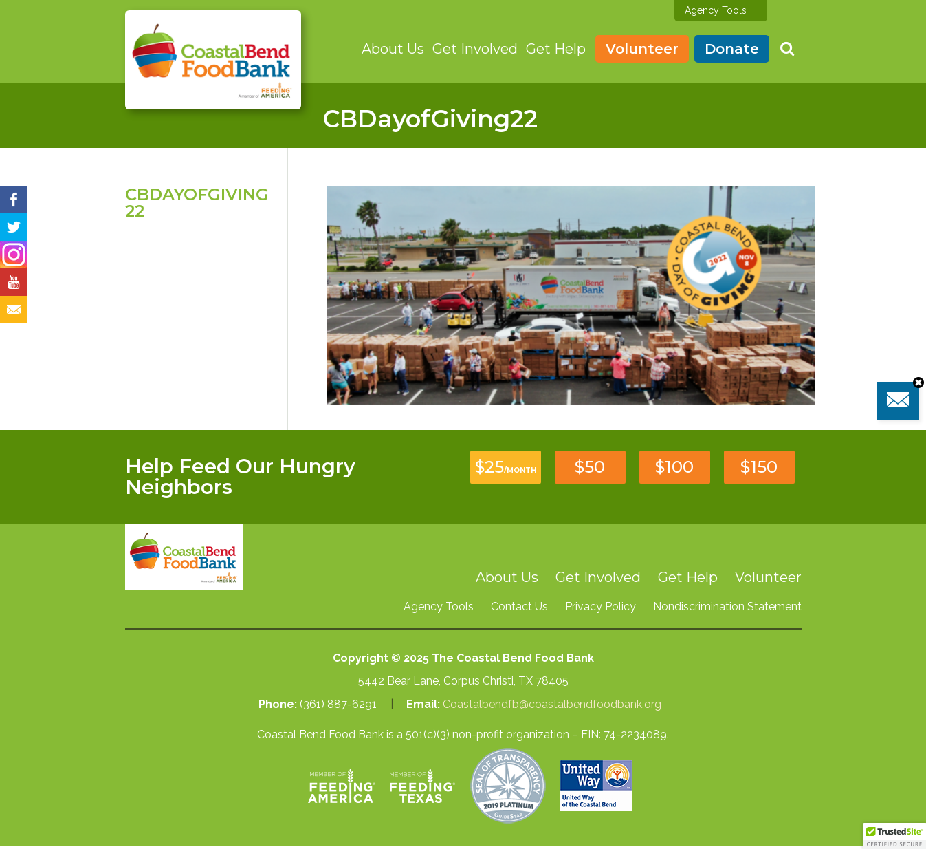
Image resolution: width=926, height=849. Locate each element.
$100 (674, 467)
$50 (590, 467)
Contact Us (519, 606)
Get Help (556, 49)
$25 (505, 467)
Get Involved (475, 49)
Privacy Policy (600, 606)
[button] (894, 836)
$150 (759, 467)
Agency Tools (716, 10)
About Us (393, 49)
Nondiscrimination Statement (727, 606)
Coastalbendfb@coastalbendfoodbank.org (552, 704)
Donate (732, 49)
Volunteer (642, 49)
